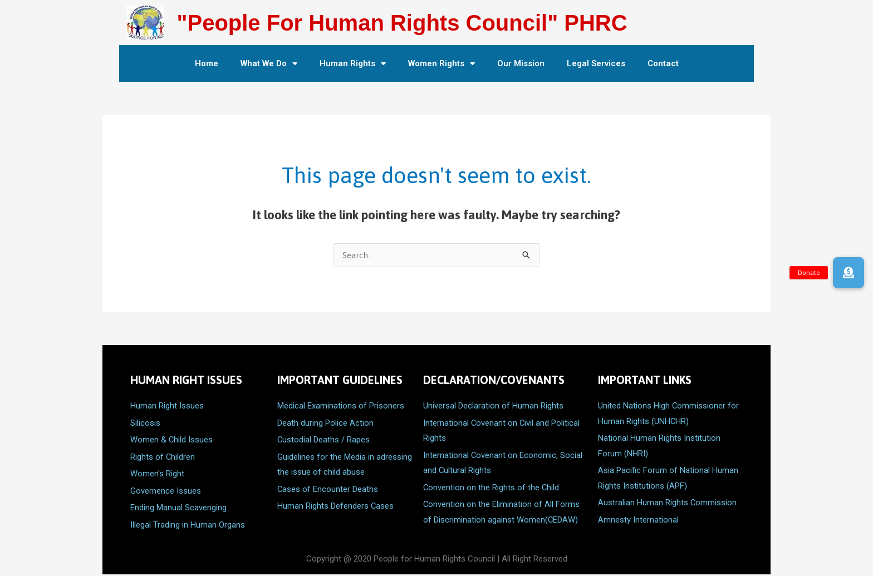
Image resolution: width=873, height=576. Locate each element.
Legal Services (596, 63)
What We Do (269, 63)
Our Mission (521, 63)
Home (206, 63)
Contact (663, 63)
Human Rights (353, 63)
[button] (848, 272)
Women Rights (441, 63)
